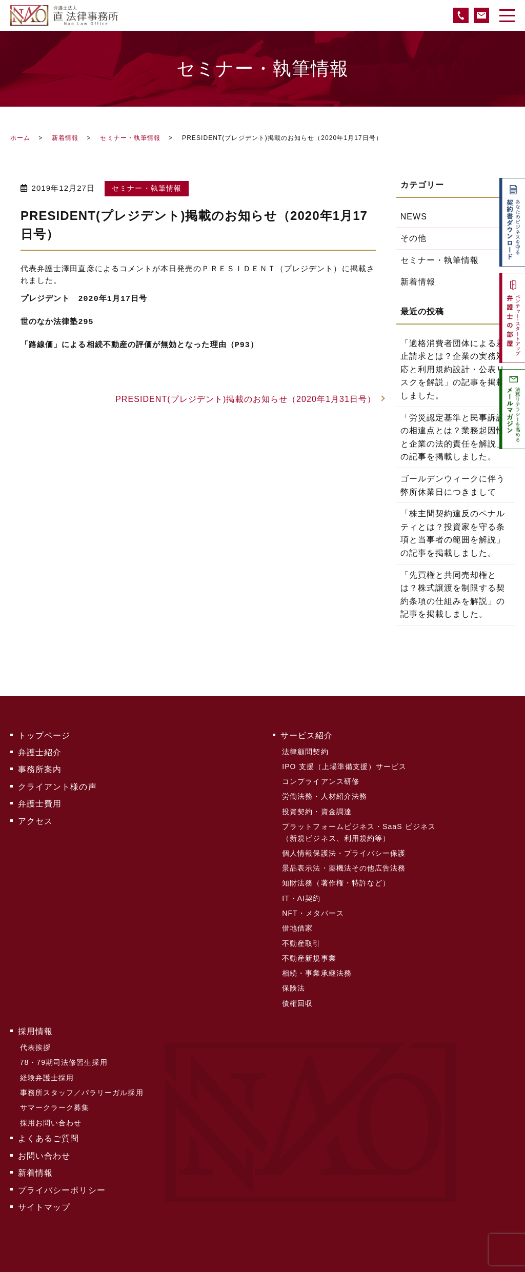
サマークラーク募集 (54, 1091)
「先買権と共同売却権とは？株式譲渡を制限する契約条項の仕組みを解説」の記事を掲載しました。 (453, 595)
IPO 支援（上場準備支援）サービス (344, 765)
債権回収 (297, 991)
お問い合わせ (44, 1137)
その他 (413, 238)
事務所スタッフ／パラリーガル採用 (81, 1077)
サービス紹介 (306, 735)
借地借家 (297, 920)
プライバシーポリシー (62, 1170)
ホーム (20, 138)
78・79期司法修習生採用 (63, 1048)
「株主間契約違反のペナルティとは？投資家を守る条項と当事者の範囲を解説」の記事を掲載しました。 (453, 533)
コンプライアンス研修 (320, 779)
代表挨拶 (34, 1034)
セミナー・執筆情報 (130, 138)
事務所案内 (40, 767)
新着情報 (65, 138)
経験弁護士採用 (46, 1063)
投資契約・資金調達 (317, 807)
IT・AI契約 (301, 891)
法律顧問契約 (305, 750)
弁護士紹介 (40, 751)
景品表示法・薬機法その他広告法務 (344, 862)
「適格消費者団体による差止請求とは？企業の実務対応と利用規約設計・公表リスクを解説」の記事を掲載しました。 (453, 369)
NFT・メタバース (313, 905)
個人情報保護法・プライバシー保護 (344, 848)
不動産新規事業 (309, 948)
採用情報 (35, 1019)
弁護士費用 (40, 800)
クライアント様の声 (57, 784)
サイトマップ (44, 1186)
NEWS (413, 216)
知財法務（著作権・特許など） (336, 877)
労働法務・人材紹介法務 (324, 793)
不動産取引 (301, 934)
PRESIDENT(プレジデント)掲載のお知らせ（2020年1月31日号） (245, 399)
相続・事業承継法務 (317, 963)
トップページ (44, 735)
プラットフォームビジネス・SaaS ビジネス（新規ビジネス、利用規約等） (359, 827)
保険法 (293, 977)
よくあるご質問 (48, 1121)
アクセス (35, 817)
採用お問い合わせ (50, 1106)
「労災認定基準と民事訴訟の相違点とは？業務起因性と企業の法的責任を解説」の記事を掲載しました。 (453, 437)
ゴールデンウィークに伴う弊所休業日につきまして (453, 485)
